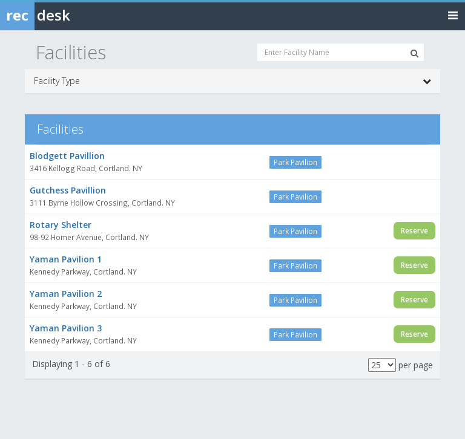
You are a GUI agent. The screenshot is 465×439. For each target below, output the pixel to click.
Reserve (414, 231)
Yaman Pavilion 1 (66, 259)
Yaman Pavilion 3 (66, 328)
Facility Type (232, 81)
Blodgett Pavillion (67, 155)
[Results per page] (382, 365)
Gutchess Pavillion (68, 190)
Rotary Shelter (60, 224)
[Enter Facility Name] (340, 52)
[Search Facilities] (414, 53)
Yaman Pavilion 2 (66, 293)
